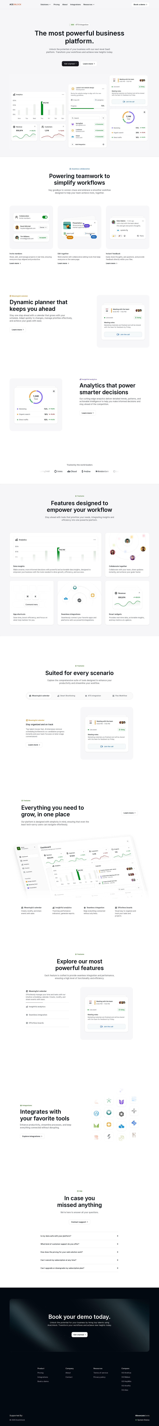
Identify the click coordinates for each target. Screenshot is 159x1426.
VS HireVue (126, 1373)
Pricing (40, 1373)
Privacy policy (99, 1377)
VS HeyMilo (126, 1381)
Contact (69, 1377)
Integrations (43, 1377)
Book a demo (43, 1381)
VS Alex (124, 1390)
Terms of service (100, 1373)
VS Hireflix (126, 1386)
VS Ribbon (125, 1377)
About (68, 1373)
